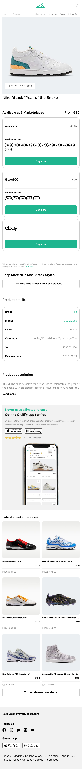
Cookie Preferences (46, 759)
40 (22, 145)
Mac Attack (41, 14)
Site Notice (52, 755)
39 (15, 145)
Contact (27, 759)
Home (6, 14)
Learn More (29, 266)
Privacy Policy (10, 759)
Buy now (41, 161)
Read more (11, 394)
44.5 (71, 145)
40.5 (29, 145)
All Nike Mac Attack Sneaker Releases (41, 284)
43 (57, 145)
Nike (28, 14)
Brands (6, 755)
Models (18, 755)
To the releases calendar (41, 692)
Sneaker (17, 14)
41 (36, 145)
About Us (67, 755)
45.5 (8, 149)
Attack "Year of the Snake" (65, 14)
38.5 (8, 145)
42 (43, 145)
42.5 (50, 145)
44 (64, 145)
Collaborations (33, 755)
